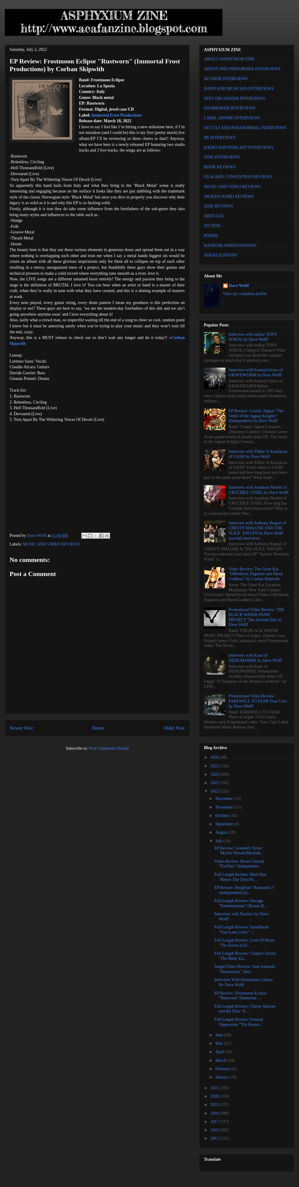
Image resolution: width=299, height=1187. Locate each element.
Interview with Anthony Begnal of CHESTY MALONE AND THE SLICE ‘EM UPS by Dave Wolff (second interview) (257, 530)
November (224, 807)
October (222, 815)
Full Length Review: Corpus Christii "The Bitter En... (245, 956)
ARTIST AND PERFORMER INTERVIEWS (242, 69)
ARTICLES (214, 216)
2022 (215, 791)
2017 (215, 1121)
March (221, 1060)
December (224, 798)
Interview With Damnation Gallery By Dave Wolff (243, 982)
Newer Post (21, 728)
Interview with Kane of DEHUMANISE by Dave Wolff (255, 658)
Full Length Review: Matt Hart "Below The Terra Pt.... (240, 877)
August (221, 832)
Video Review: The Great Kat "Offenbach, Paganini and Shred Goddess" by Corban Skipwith (256, 574)
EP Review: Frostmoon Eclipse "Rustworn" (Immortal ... (240, 995)
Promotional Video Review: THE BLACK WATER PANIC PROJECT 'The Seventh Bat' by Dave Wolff (256, 617)
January (222, 1077)
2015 (215, 1138)
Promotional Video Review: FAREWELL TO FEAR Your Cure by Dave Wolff (258, 701)
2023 (215, 782)
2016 (215, 1130)
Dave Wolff (239, 285)
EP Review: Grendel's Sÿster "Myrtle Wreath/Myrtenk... (239, 851)
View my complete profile (245, 293)
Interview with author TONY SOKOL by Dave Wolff (253, 337)
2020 (215, 1096)
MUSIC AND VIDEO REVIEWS (51, 544)
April (220, 1051)
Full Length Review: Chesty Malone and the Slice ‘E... (245, 1009)
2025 (215, 766)
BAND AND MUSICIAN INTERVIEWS (239, 88)
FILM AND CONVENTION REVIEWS (238, 177)
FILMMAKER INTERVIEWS (229, 108)
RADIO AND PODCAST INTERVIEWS (238, 147)
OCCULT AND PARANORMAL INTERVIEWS (245, 128)
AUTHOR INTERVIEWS (226, 79)
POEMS (211, 235)
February (223, 1069)
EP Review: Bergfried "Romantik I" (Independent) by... (244, 890)
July (219, 841)
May (219, 1043)
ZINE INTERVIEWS (222, 157)
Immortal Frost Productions (116, 115)
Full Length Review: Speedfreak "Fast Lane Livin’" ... (241, 929)
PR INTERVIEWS (219, 137)
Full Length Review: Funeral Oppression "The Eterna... (238, 1022)
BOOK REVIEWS (219, 167)
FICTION (212, 226)
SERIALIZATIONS (220, 255)
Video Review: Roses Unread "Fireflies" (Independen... (239, 864)
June (219, 1035)
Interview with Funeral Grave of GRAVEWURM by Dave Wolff (256, 372)
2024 (215, 774)
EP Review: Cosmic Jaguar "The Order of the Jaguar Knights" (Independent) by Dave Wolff (256, 416)
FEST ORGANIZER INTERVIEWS (234, 98)
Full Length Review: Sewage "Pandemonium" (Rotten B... (240, 903)
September (224, 824)
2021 (215, 1088)
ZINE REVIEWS (218, 206)
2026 (215, 757)
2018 (215, 1113)
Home (98, 728)
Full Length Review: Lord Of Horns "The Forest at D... (244, 943)
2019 (215, 1104)
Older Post (174, 728)
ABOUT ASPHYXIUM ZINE (229, 59)
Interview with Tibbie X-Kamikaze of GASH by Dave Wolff (258, 454)
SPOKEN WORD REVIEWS (229, 196)
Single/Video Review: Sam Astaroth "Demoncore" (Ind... (244, 969)
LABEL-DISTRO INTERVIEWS (232, 118)
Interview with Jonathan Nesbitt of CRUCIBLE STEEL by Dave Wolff (259, 490)
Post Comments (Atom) (109, 748)
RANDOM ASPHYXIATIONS (230, 245)
